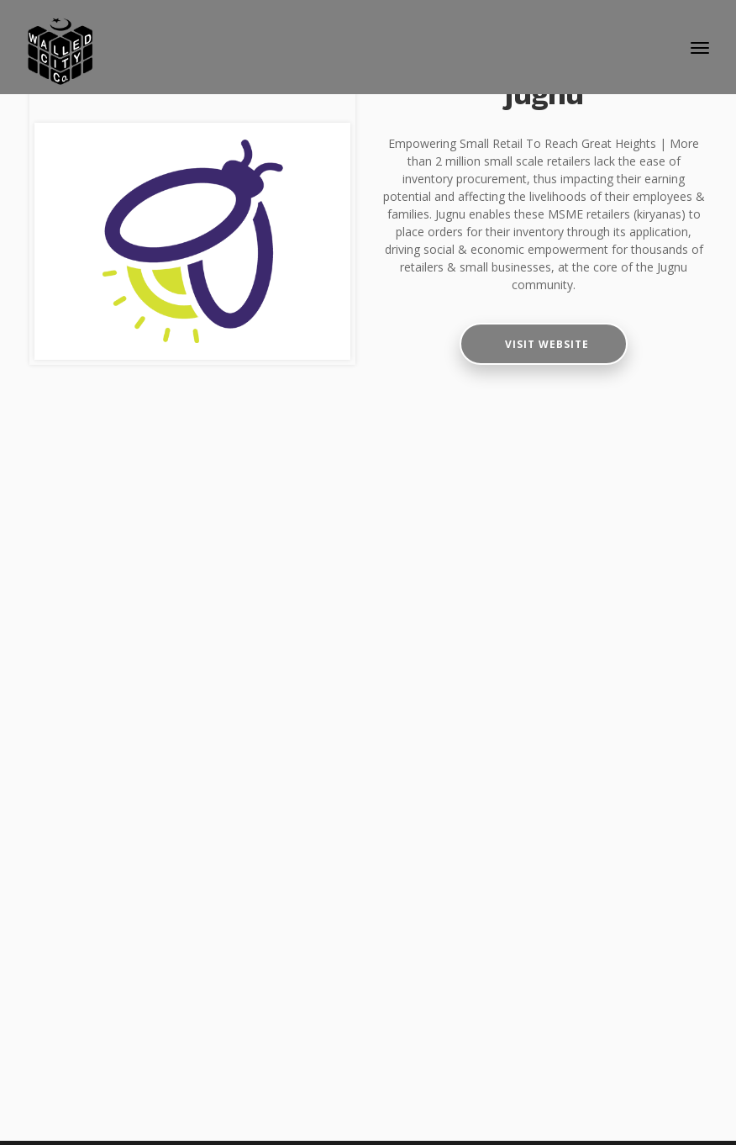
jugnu (544, 94)
